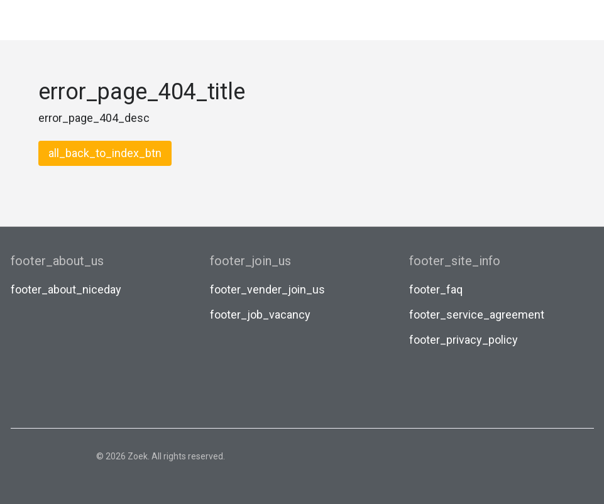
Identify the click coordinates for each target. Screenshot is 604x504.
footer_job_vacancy (260, 314)
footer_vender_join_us (267, 289)
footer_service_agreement (476, 314)
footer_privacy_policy (463, 339)
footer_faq (436, 289)
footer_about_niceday (66, 289)
